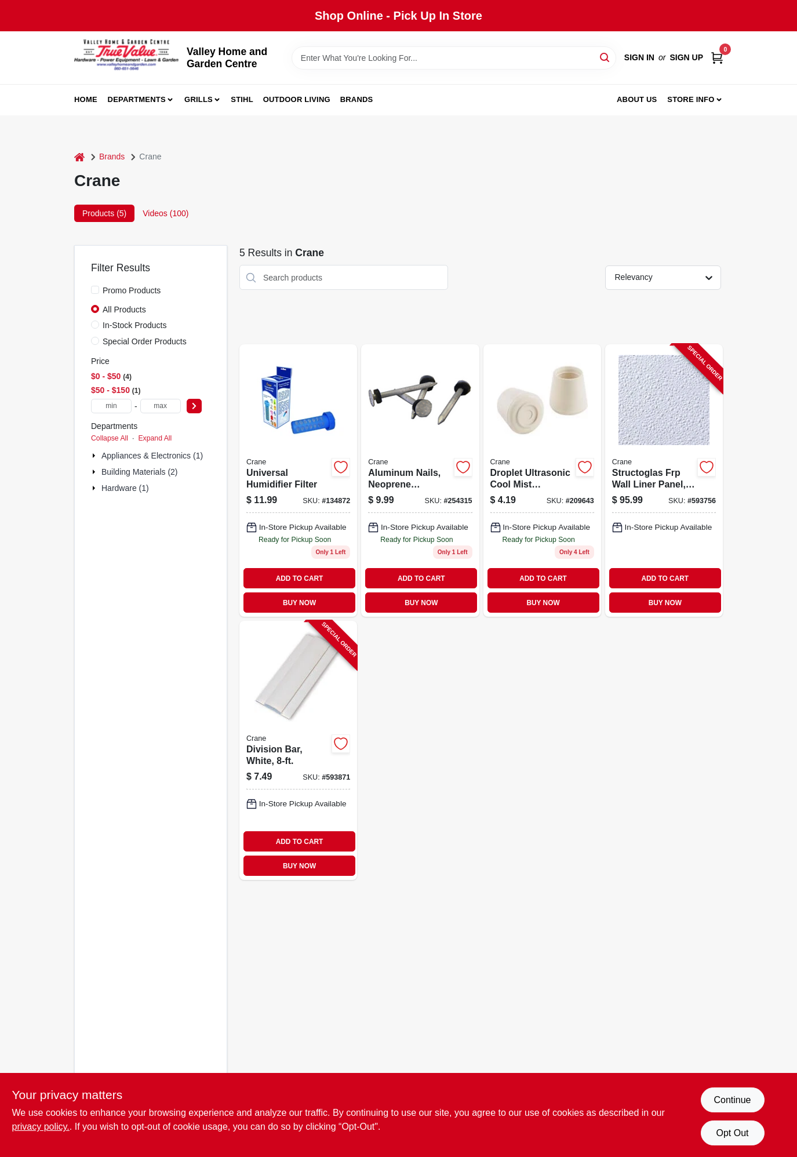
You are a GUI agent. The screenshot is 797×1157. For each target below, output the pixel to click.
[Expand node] (95, 455)
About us (637, 99)
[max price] (160, 406)
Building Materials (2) (139, 471)
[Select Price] (194, 406)
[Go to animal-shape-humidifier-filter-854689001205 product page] (298, 480)
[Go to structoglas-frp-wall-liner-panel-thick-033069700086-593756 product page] (664, 480)
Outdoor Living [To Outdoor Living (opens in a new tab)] (296, 99)
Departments (137, 99)
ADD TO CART (299, 578)
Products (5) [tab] (104, 213)
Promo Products (132, 290)
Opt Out (732, 1133)
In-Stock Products (135, 325)
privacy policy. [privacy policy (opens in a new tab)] (41, 1126)
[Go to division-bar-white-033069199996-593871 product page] (298, 750)
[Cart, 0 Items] (717, 58)
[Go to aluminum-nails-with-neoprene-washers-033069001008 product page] (420, 480)
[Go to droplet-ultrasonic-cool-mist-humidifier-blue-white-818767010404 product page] (542, 480)
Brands (356, 99)
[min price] (111, 406)
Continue (732, 1100)
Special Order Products (145, 341)
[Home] (79, 157)
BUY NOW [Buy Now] (299, 603)
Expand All (155, 438)
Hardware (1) (125, 488)
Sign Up (686, 57)
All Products (124, 309)
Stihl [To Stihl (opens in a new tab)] (242, 99)
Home (85, 99)
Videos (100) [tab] (165, 213)
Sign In (639, 57)
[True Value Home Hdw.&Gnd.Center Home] (126, 57)
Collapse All (109, 438)
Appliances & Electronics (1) (152, 455)
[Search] (605, 57)
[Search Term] (454, 58)
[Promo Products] (95, 290)
